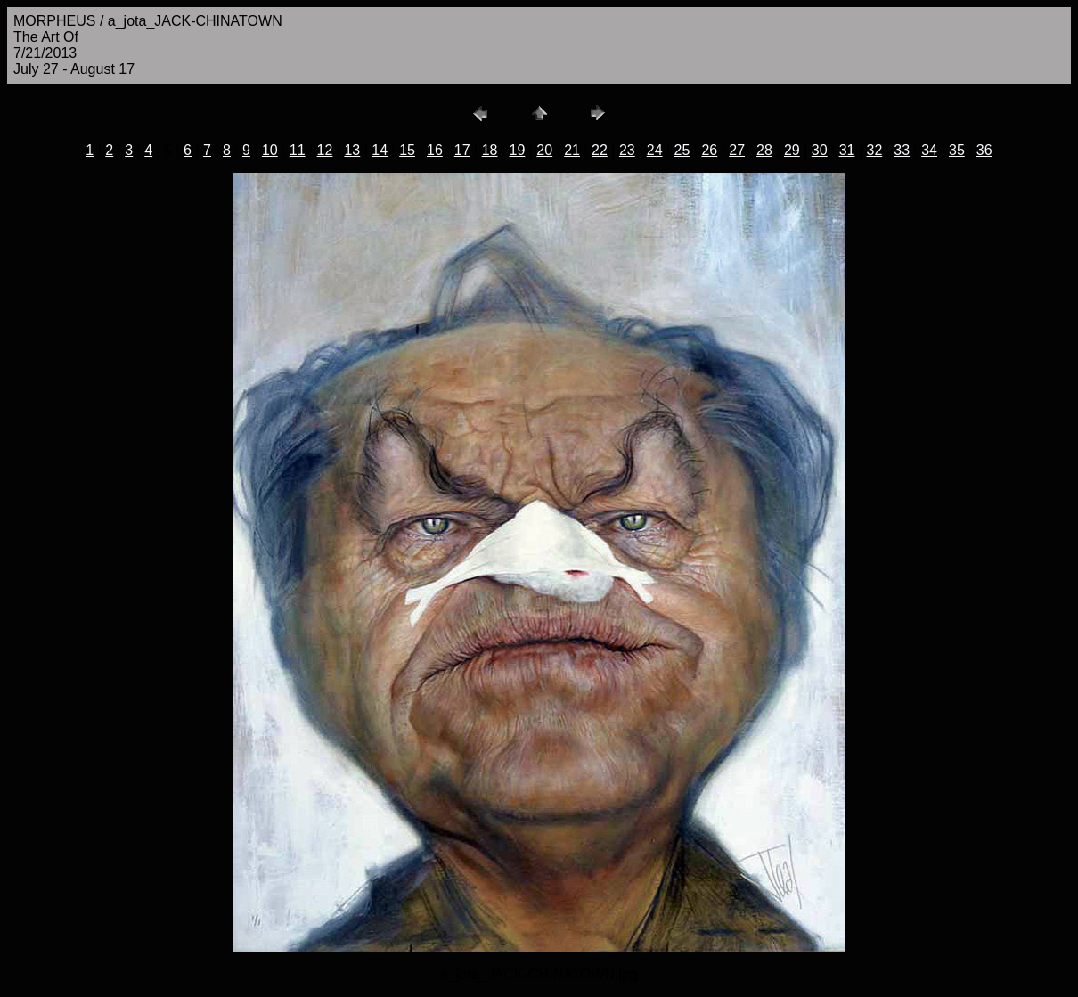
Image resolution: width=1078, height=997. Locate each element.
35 (957, 150)
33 (902, 150)
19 (518, 150)
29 (792, 150)
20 (544, 150)
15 (407, 150)
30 (820, 150)
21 (572, 150)
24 (655, 150)
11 (298, 150)
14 (380, 150)
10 (270, 150)
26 (709, 150)
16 (435, 150)
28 (764, 150)
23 (627, 150)
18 (490, 150)
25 (682, 150)
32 (874, 150)
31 (847, 150)
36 (984, 150)
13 (352, 150)
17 (462, 150)
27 (737, 150)
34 (929, 150)
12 (325, 150)
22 (600, 150)
